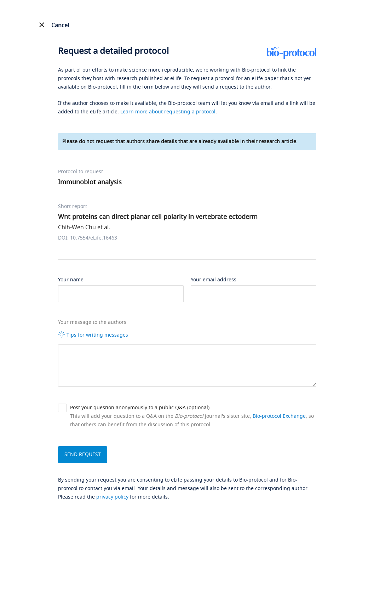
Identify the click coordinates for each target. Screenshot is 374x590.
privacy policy (112, 497)
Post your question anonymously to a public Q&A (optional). (140, 407)
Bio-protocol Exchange (279, 416)
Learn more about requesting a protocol (167, 112)
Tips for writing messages (93, 335)
